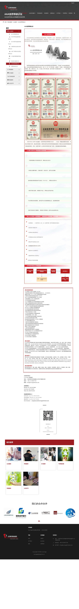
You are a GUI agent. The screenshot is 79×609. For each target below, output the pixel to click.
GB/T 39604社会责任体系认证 (14, 52)
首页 (20, 13)
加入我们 (42, 541)
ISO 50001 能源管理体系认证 (14, 43)
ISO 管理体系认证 (13, 34)
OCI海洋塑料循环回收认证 (14, 57)
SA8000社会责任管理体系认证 (14, 47)
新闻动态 (52, 13)
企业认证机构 (44, 530)
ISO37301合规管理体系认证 (14, 38)
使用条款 (42, 543)
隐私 (29, 543)
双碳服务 (10, 80)
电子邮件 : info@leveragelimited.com (64, 545)
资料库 (42, 538)
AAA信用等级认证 (21, 22)
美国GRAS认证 (13, 66)
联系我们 (71, 13)
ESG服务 (10, 73)
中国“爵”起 (65, 13)
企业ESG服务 (32, 13)
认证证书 (10, 83)
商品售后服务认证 (13, 61)
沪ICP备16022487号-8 (39, 554)
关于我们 (59, 13)
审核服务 (10, 69)
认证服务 (15, 22)
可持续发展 (40, 13)
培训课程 (46, 13)
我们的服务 (25, 13)
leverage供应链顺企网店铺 (34, 530)
